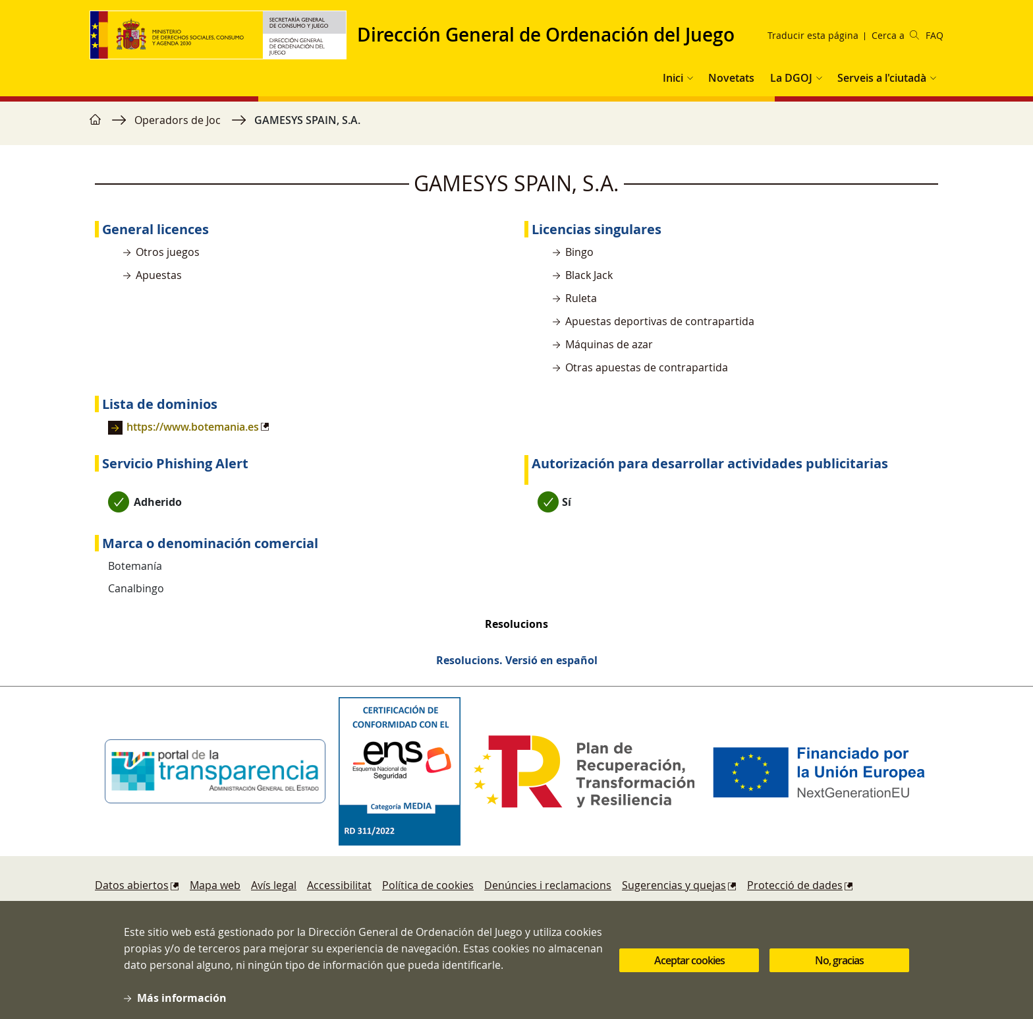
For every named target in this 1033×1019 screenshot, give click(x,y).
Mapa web (215, 885)
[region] (516, 126)
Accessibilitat (339, 885)
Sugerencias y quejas (674, 885)
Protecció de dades (795, 885)
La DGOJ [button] (791, 78)
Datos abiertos (132, 885)
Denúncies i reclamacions (547, 885)
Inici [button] (673, 78)
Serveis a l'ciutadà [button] (881, 78)
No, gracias (839, 971)
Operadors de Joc (177, 120)
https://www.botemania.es (192, 426)
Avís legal (273, 885)
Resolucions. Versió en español (517, 660)
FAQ (934, 35)
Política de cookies (428, 885)
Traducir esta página (813, 35)
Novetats (731, 78)
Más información (182, 1008)
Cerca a (895, 35)
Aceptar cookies (689, 971)
